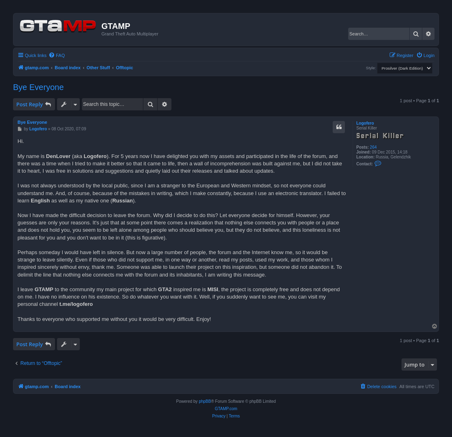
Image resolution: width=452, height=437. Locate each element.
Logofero (365, 123)
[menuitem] (56, 55)
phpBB (205, 401)
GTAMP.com (226, 408)
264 (373, 147)
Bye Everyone (38, 87)
